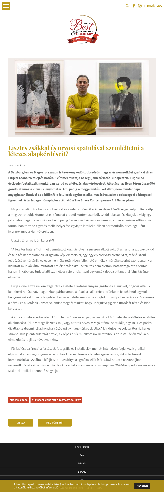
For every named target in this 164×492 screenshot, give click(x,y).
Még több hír (54, 422)
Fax (82, 455)
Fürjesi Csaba (19, 400)
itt (60, 487)
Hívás (82, 463)
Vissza (21, 422)
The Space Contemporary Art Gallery (56, 400)
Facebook (82, 447)
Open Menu (6, 6)
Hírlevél (149, 5)
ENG (159, 5)
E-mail (82, 471)
